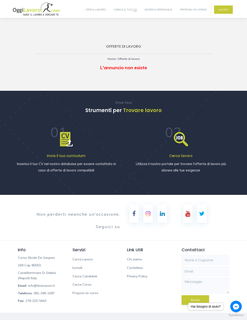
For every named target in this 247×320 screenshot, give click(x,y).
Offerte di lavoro (129, 59)
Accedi (223, 9)
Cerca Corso (81, 285)
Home (110, 59)
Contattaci (135, 268)
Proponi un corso (193, 9)
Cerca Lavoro (96, 9)
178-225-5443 (35, 301)
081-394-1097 (44, 293)
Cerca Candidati (84, 276)
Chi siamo (134, 259)
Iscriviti (77, 268)
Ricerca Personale (158, 9)
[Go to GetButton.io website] (236, 315)
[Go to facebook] (236, 306)
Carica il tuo (125, 9)
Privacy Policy (137, 276)
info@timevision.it (41, 286)
